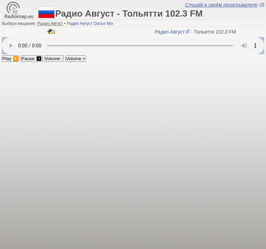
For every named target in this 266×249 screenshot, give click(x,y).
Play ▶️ (10, 58)
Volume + (75, 58)
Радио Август (173, 32)
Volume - (54, 58)
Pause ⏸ (31, 58)
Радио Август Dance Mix (90, 23)
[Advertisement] (133, 113)
